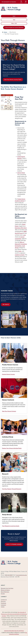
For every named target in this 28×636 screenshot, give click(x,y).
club (24, 235)
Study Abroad (6, 515)
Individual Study (7, 437)
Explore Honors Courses (8, 374)
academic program (20, 255)
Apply (14, 16)
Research (5, 474)
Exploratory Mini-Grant (21, 228)
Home (5, 32)
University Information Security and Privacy (14, 630)
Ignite (19, 251)
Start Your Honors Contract (9, 411)
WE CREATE (6, 304)
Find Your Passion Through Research (11, 489)
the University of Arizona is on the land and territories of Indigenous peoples (14, 614)
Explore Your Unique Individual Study (12, 448)
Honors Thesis (21, 173)
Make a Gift (14, 23)
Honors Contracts (8, 400)
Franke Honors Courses (10, 365)
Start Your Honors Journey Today (12, 79)
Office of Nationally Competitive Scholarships (21, 244)
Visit (14, 19)
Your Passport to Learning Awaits (10, 526)
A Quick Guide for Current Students (14, 27)
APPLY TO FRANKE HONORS (14, 544)
